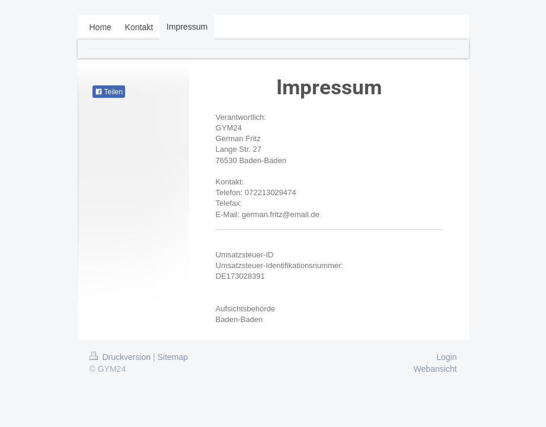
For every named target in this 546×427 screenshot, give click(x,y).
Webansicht (435, 369)
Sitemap (173, 357)
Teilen (109, 92)
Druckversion (121, 357)
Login (446, 357)
